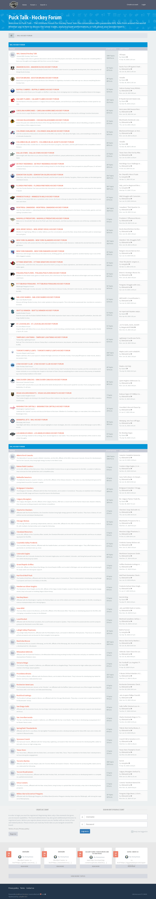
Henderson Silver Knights (27, 586)
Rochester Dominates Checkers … (131, 684)
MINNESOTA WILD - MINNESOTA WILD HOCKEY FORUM (37, 196)
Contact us (30, 888)
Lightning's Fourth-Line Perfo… (130, 338)
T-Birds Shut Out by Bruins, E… (130, 728)
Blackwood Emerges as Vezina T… (131, 131)
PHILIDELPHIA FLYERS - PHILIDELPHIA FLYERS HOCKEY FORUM (41, 273)
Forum (33, 5)
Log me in (85, 831)
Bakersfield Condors (25, 466)
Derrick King (123, 597)
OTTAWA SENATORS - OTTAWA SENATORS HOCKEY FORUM (39, 262)
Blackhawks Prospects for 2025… (131, 521)
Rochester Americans (25, 684)
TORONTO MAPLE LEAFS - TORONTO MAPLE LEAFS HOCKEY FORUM (43, 350)
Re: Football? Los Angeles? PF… (130, 662)
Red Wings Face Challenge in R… (131, 163)
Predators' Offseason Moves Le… (131, 218)
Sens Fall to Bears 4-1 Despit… (130, 477)
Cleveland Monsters (25, 532)
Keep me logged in (139, 831)
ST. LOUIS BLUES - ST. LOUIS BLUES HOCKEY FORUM (37, 324)
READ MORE (24, 866)
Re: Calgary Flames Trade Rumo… (131, 499)
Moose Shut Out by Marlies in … (130, 641)
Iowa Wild (20, 608)
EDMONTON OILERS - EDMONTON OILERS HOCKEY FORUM (39, 174)
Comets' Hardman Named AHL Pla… (132, 782)
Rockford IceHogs (24, 695)
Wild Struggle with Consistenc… (131, 196)
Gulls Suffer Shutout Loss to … (130, 706)
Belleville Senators (24, 477)
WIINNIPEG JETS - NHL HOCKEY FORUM (32, 420)
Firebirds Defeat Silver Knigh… (130, 586)
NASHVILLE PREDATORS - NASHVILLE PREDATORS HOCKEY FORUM (42, 218)
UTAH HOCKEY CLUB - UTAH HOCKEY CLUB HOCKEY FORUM (40, 364)
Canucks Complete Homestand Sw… (132, 455)
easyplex (125, 177)
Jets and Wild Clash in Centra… (130, 608)
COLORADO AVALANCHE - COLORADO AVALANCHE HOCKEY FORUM (42, 131)
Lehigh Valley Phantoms (26, 630)
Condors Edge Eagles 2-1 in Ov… (131, 466)
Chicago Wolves (23, 521)
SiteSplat (25, 894)
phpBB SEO (23, 896)
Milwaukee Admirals (25, 652)
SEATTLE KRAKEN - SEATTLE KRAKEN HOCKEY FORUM (37, 310)
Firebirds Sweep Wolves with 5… (131, 542)
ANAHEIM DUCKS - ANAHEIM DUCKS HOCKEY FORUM (37, 67)
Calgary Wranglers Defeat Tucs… (131, 772)
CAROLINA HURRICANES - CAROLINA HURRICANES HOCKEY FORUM (42, 110)
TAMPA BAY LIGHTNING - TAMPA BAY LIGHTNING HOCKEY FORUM (42, 337)
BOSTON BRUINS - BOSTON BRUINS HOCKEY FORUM (37, 78)
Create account (132, 4)
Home (24, 5)
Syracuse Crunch (23, 739)
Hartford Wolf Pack (24, 575)
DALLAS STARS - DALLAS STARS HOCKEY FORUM (35, 153)
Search (43, 5)
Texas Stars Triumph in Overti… (130, 750)
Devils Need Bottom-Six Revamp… (131, 229)
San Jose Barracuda (24, 717)
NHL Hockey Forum (17, 45)
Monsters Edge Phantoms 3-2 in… (131, 531)
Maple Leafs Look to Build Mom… (131, 351)
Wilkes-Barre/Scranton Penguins (30, 794)
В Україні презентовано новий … (131, 99)
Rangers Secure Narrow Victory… (131, 251)
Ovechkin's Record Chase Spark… (131, 407)
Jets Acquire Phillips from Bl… (130, 695)
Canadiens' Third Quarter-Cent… (131, 207)
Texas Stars (21, 750)
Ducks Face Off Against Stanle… (131, 67)
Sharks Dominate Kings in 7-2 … (130, 717)
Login (144, 4)
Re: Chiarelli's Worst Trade (128, 174)
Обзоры (122, 54)
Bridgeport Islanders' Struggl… (130, 488)
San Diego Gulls (23, 706)
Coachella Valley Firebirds (27, 543)
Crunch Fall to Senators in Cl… (130, 739)
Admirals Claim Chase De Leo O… (131, 652)
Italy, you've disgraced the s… (130, 185)
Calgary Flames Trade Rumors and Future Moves (97, 852)
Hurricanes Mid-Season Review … (131, 109)
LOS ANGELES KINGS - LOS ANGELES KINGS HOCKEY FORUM (40, 433)
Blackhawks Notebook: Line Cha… (131, 120)
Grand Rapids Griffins (25, 564)
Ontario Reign (22, 663)
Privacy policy (24, 829)
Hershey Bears (22, 597)
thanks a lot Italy (125, 366)
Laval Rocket (22, 619)
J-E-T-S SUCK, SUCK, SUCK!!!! (129, 325)
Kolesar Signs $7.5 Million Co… (130, 394)
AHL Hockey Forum (17, 446)
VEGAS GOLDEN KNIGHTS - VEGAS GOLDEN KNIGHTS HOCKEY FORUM (43, 393)
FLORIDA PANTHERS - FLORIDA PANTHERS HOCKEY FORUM (39, 185)
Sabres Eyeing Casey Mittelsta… (131, 88)
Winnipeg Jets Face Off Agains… (131, 421)
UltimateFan (126, 69)
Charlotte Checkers (24, 510)
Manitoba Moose (23, 641)
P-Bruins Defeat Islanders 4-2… (130, 673)
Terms (22, 888)
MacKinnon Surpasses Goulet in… (131, 553)
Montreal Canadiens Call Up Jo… (131, 619)
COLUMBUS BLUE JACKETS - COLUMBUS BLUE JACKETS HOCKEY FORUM (45, 142)
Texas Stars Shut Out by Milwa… (131, 153)
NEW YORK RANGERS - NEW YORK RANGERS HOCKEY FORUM (40, 251)
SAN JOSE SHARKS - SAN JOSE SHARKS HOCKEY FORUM (38, 297)
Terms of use (13, 829)
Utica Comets (22, 783)
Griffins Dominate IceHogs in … (130, 564)
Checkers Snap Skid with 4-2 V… (130, 510)
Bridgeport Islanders (25, 488)
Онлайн (122, 77)
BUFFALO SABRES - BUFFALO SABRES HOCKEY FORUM (37, 89)
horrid (121, 761)
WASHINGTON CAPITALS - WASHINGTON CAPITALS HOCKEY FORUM (42, 406)
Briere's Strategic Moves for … (130, 272)
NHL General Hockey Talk (27, 53)
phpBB (18, 894)
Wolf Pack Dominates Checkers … (131, 575)
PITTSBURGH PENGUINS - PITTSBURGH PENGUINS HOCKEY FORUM (43, 284)
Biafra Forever (124, 630)
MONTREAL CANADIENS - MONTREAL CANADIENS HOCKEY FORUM (42, 207)
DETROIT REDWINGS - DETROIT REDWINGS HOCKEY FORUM (40, 164)
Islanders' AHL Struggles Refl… (130, 240)
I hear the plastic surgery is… (130, 262)
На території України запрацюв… (131, 311)
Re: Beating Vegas (125, 433)
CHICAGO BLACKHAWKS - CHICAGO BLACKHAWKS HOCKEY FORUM (42, 120)
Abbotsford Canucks (25, 455)
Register (13, 834)
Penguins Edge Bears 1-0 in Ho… (131, 793)
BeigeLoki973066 (128, 327)
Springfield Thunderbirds (27, 728)
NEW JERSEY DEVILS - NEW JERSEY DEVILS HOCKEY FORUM (39, 229)
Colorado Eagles (23, 553)
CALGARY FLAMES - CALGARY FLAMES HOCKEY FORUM (37, 99)
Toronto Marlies (23, 761)
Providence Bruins (24, 673)
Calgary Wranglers (24, 499)
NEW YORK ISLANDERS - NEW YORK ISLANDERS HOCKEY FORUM (41, 240)
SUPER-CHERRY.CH (132, 852)
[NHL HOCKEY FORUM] (11, 35)
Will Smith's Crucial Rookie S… (130, 298)
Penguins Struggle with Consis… (131, 285)
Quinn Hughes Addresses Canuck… (132, 381)
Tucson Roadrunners (25, 772)
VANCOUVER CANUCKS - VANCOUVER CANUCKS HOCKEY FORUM (41, 379)
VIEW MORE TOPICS (78, 876)
